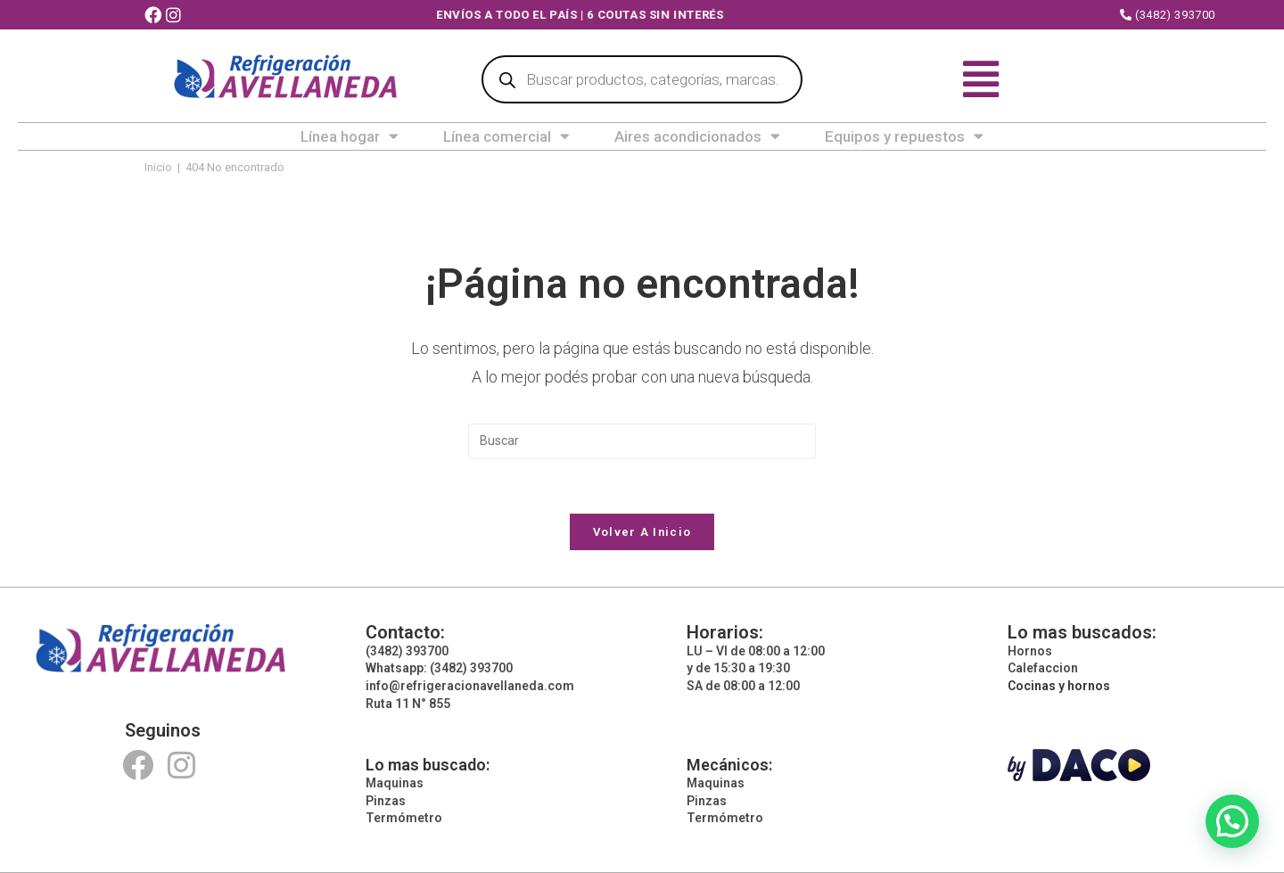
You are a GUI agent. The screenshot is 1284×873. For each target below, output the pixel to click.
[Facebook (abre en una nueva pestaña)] (155, 15)
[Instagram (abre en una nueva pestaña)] (175, 15)
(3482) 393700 (1167, 14)
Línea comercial (506, 136)
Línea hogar (349, 136)
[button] (1232, 821)
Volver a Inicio (642, 532)
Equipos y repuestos (904, 136)
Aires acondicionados (697, 136)
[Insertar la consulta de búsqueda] (642, 441)
